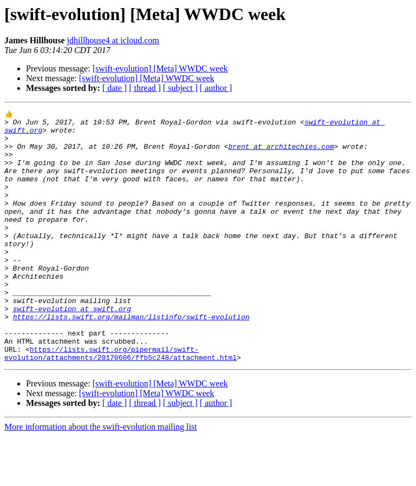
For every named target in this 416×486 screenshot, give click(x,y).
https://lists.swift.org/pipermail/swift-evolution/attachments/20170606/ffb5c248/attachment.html (120, 402)
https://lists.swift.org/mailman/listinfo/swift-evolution (131, 358)
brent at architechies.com (281, 154)
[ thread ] (145, 88)
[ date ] (114, 88)
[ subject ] (180, 88)
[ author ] (216, 88)
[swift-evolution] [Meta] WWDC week (160, 68)
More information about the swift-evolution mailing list (100, 476)
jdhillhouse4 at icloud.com (113, 40)
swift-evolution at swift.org (72, 348)
